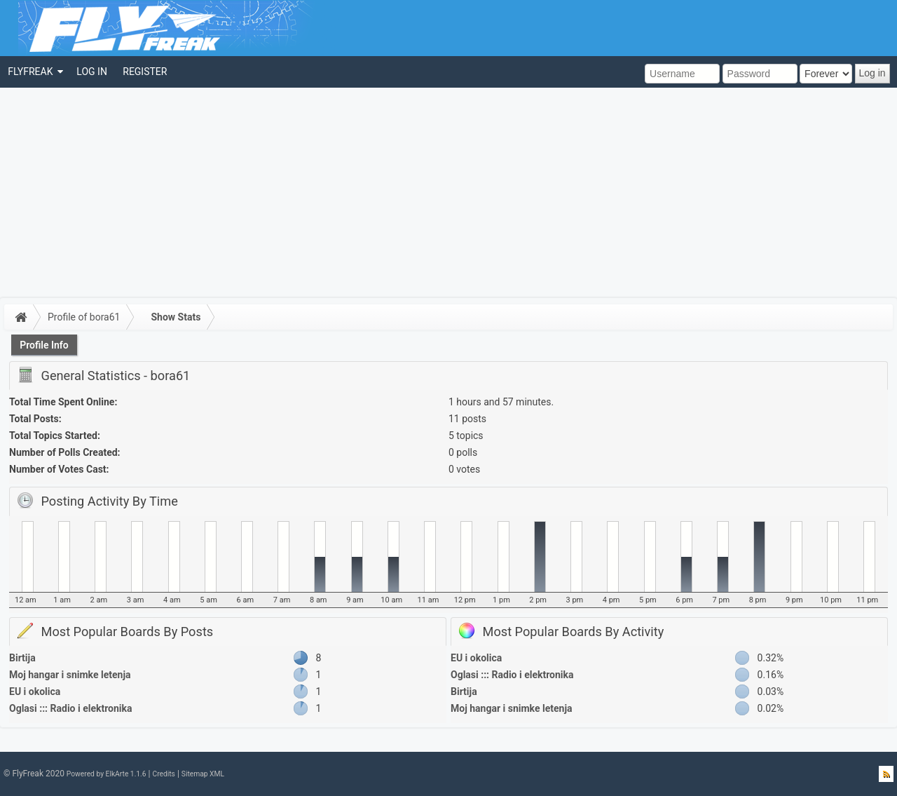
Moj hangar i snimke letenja (70, 674)
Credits (163, 773)
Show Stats (175, 317)
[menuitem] (34, 72)
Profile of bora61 (84, 317)
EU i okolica (34, 691)
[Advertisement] (448, 193)
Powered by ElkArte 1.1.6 (106, 773)
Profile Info (44, 345)
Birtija (22, 657)
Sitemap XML (203, 773)
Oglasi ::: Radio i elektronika (70, 708)
